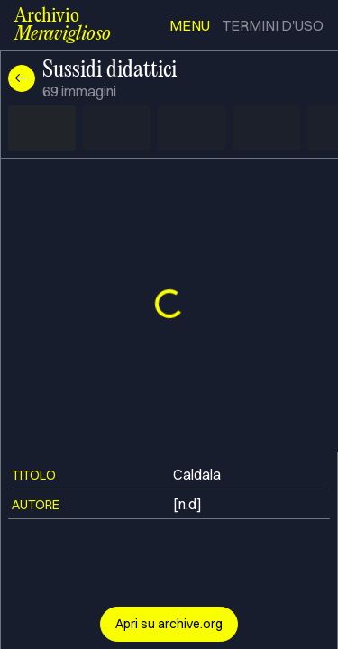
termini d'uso (273, 25)
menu (189, 25)
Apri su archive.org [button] (169, 624)
